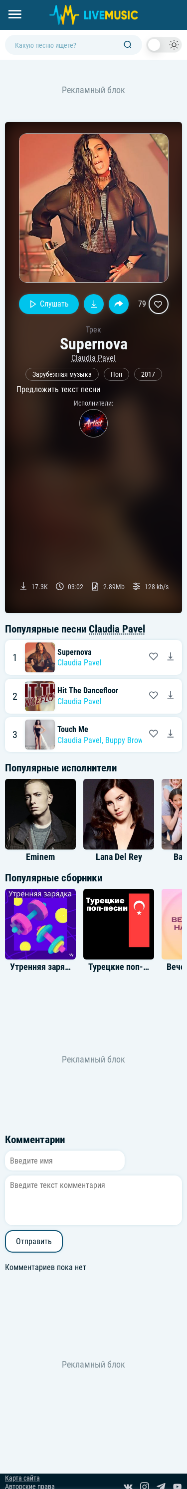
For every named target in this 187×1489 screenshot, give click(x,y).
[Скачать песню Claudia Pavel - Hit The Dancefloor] (170, 696)
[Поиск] (127, 45)
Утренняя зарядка (44, 967)
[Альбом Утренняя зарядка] (40, 924)
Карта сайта (22, 1478)
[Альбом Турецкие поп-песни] (118, 924)
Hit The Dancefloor (87, 690)
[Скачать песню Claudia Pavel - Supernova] (170, 657)
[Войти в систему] (183, 3)
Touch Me (72, 729)
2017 (148, 374)
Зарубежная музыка (62, 374)
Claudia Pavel (93, 358)
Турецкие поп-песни (126, 967)
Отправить (34, 1241)
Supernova (74, 652)
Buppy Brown (126, 740)
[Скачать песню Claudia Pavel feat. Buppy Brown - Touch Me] (170, 735)
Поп (116, 374)
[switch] (164, 45)
